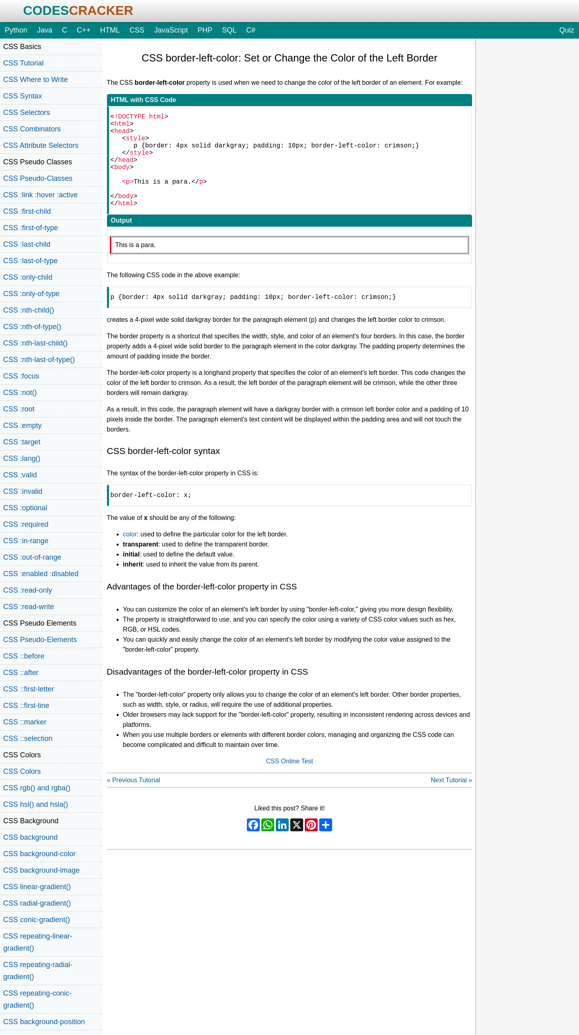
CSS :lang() (22, 458)
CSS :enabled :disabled (40, 574)
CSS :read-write (28, 607)
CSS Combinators (32, 129)
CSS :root (19, 409)
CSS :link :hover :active (40, 195)
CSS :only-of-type (31, 294)
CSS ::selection (27, 738)
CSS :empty (22, 425)
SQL (229, 30)
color (130, 558)
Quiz (566, 30)
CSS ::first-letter (28, 689)
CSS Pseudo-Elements (40, 640)
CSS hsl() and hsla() (35, 804)
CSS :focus (21, 376)
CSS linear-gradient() (37, 887)
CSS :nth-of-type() (32, 327)
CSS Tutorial (23, 63)
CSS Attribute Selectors (40, 145)
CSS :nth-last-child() (35, 343)
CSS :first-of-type (30, 228)
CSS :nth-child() (28, 310)
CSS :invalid (23, 491)
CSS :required (25, 524)
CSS (136, 30)
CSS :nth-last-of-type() (39, 360)
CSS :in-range (25, 541)
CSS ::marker (24, 722)
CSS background (30, 837)
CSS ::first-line (26, 706)
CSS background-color (39, 854)
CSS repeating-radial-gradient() (37, 971)
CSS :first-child (27, 211)
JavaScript (171, 30)
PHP (204, 30)
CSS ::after (21, 673)
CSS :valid (20, 475)
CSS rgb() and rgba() (36, 788)
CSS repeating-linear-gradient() (37, 942)
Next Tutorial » (451, 804)
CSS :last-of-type (30, 261)
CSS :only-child (27, 277)
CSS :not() (20, 393)
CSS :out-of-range (32, 557)
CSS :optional (25, 508)
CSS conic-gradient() (36, 920)
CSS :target (22, 442)
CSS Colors (22, 771)
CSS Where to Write (35, 80)
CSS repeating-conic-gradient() (37, 999)
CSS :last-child (26, 244)
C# (250, 30)
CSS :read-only (27, 590)
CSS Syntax (22, 96)
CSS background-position (44, 1022)
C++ (83, 30)
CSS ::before (24, 656)
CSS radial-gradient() (37, 903)
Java (44, 30)
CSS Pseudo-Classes (37, 178)
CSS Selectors (26, 112)
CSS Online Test (289, 785)
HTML (110, 30)
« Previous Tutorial (133, 804)
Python (16, 30)
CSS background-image (41, 870)
